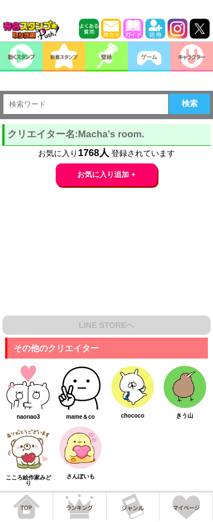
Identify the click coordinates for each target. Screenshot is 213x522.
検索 (190, 103)
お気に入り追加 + (106, 174)
